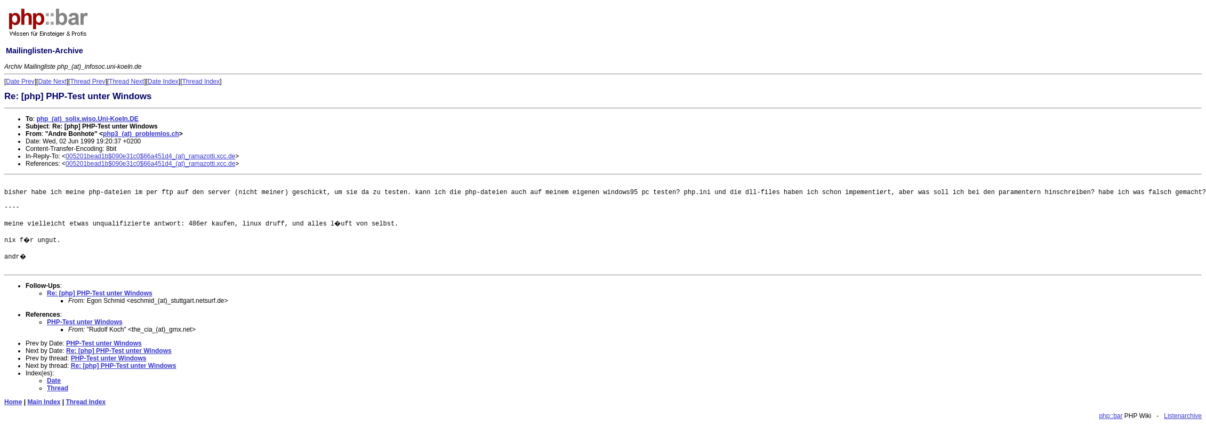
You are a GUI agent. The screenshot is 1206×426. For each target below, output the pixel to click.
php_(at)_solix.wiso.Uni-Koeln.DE (87, 119)
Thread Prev (87, 81)
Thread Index (201, 81)
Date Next (52, 81)
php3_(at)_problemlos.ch (141, 134)
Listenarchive (1183, 416)
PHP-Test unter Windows (85, 322)
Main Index (43, 402)
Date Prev (20, 81)
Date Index (163, 81)
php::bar (1110, 416)
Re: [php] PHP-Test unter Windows (99, 293)
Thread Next (126, 81)
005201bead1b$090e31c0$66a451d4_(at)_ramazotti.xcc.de (150, 156)
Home (13, 402)
